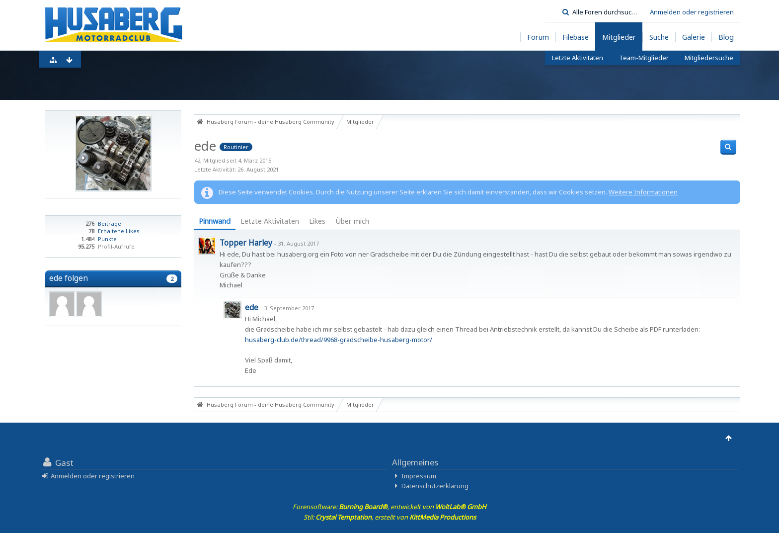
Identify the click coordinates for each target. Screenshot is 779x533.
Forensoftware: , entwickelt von (389, 506)
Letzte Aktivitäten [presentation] (269, 221)
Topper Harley (246, 242)
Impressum (418, 475)
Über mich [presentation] (352, 221)
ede (251, 307)
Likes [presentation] (317, 221)
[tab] (214, 222)
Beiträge (109, 223)
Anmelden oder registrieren (692, 11)
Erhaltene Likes (119, 231)
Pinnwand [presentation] (215, 221)
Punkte (107, 239)
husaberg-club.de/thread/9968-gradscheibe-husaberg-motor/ (338, 339)
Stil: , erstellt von (390, 517)
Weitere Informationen (643, 191)
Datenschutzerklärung (434, 485)
